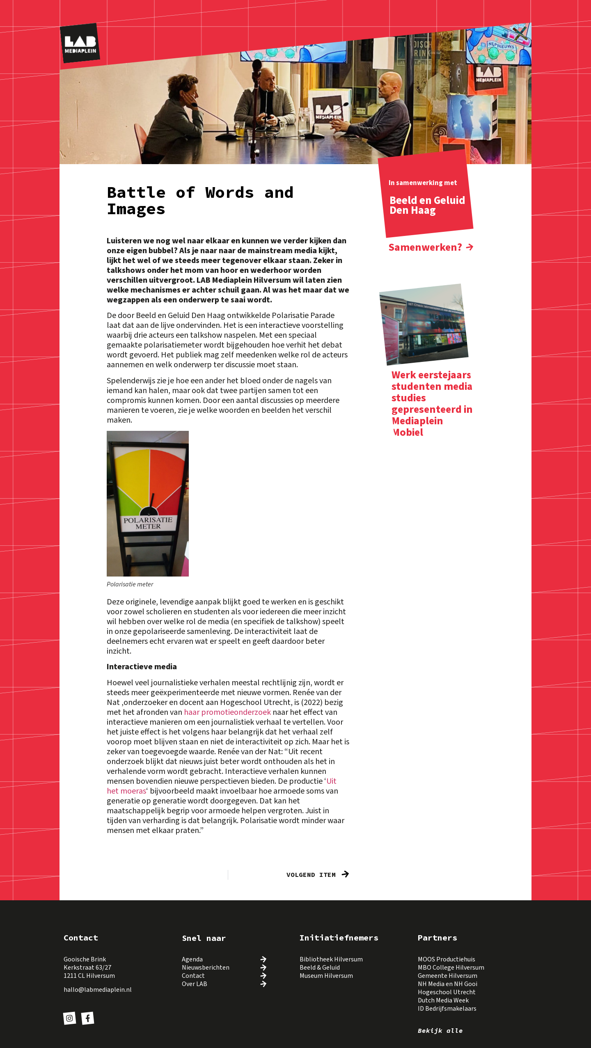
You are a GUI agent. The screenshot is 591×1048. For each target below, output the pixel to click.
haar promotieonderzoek (228, 712)
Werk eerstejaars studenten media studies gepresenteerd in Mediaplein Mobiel (432, 403)
